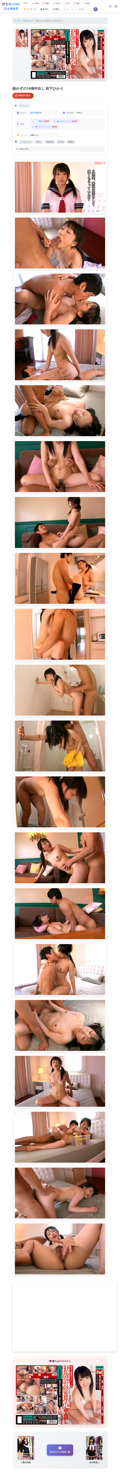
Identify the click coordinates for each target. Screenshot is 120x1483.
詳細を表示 (24, 149)
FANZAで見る (23, 95)
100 (77, 3)
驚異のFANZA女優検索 (11, 6)
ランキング (30, 9)
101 (57, 3)
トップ (17, 21)
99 (35, 3)
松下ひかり (28, 21)
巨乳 (87, 3)
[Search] (78, 9)
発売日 (44, 9)
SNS (56, 9)
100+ (46, 3)
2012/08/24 (35, 113)
